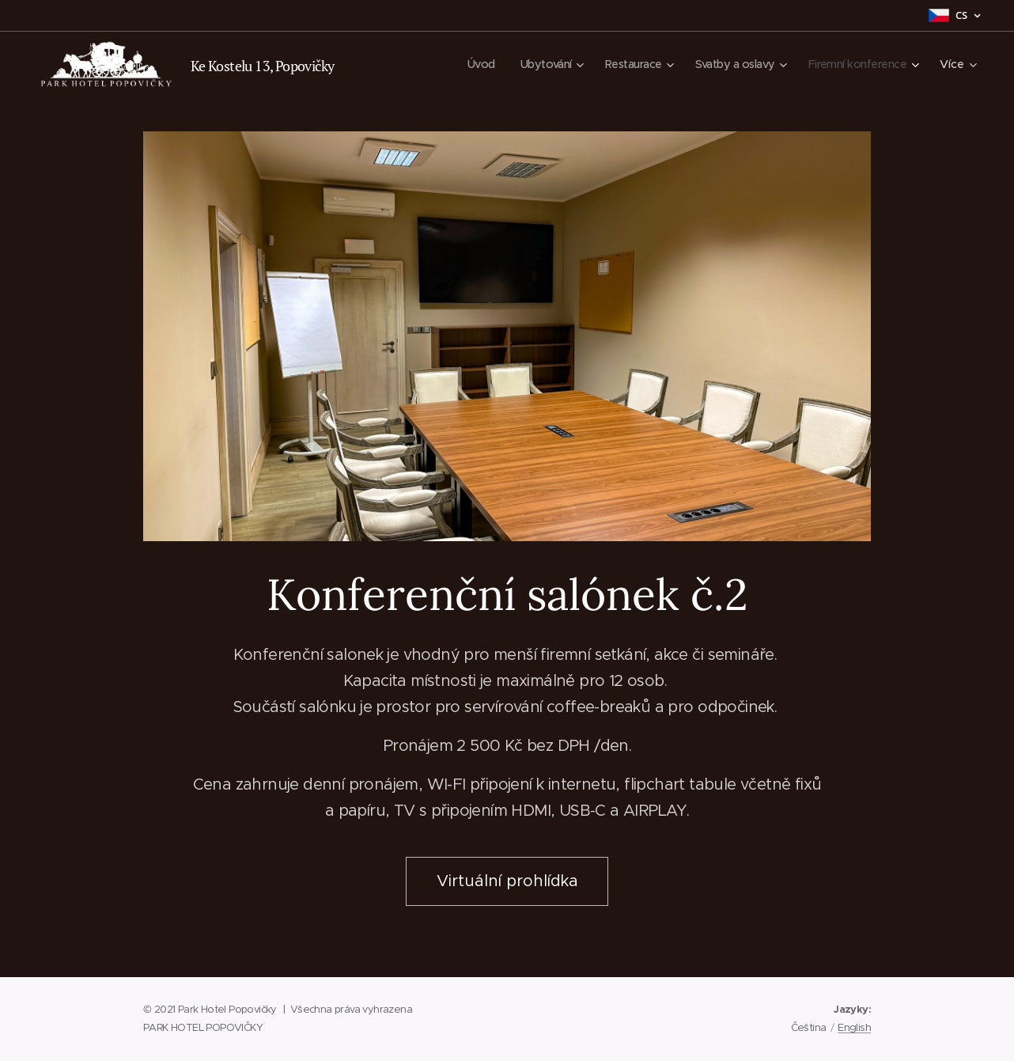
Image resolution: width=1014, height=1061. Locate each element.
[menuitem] (463, 64)
